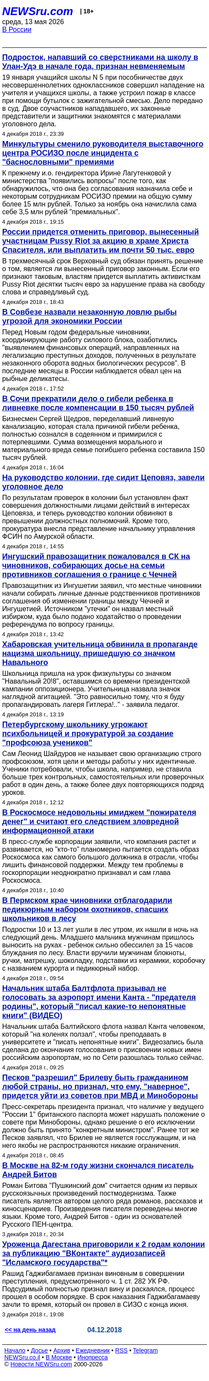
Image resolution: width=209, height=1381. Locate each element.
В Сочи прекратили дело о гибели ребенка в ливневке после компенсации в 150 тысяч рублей (98, 403)
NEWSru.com (37, 11)
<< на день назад (30, 1329)
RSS (121, 1350)
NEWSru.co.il (22, 1357)
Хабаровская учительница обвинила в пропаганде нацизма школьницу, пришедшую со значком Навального (100, 653)
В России (16, 29)
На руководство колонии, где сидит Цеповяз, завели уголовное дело (103, 482)
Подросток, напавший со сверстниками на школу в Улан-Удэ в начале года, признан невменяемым (100, 62)
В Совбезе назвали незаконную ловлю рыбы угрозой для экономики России (89, 316)
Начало (14, 1350)
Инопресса (93, 1357)
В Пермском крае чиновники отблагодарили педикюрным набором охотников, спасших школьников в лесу (87, 909)
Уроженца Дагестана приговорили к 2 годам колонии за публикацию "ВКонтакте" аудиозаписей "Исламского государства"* (103, 1253)
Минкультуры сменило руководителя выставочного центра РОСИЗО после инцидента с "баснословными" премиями (102, 153)
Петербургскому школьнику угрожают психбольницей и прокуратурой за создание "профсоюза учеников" (88, 733)
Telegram (145, 1350)
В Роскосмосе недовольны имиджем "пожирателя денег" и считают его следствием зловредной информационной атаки (99, 821)
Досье (39, 1350)
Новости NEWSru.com (41, 1364)
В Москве (59, 1357)
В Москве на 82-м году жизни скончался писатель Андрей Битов (98, 1170)
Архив (61, 1350)
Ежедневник (93, 1350)
